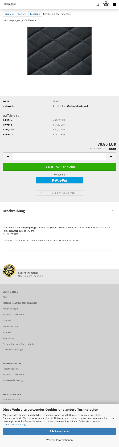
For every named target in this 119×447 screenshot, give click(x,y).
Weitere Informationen (59, 440)
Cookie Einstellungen (13, 349)
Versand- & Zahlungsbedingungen (20, 302)
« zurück (9, 13)
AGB (5, 296)
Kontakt (7, 320)
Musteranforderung (13, 380)
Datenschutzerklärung (14, 424)
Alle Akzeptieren (59, 431)
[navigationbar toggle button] (114, 4)
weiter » (22, 13)
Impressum (8, 338)
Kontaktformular (11, 399)
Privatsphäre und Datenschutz (18, 344)
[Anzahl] (59, 156)
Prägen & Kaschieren (13, 314)
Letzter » (35, 13)
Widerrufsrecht (10, 308)
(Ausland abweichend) (77, 106)
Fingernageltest (11, 368)
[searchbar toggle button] (97, 4)
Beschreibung (14, 211)
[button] (8, 156)
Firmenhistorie (10, 326)
